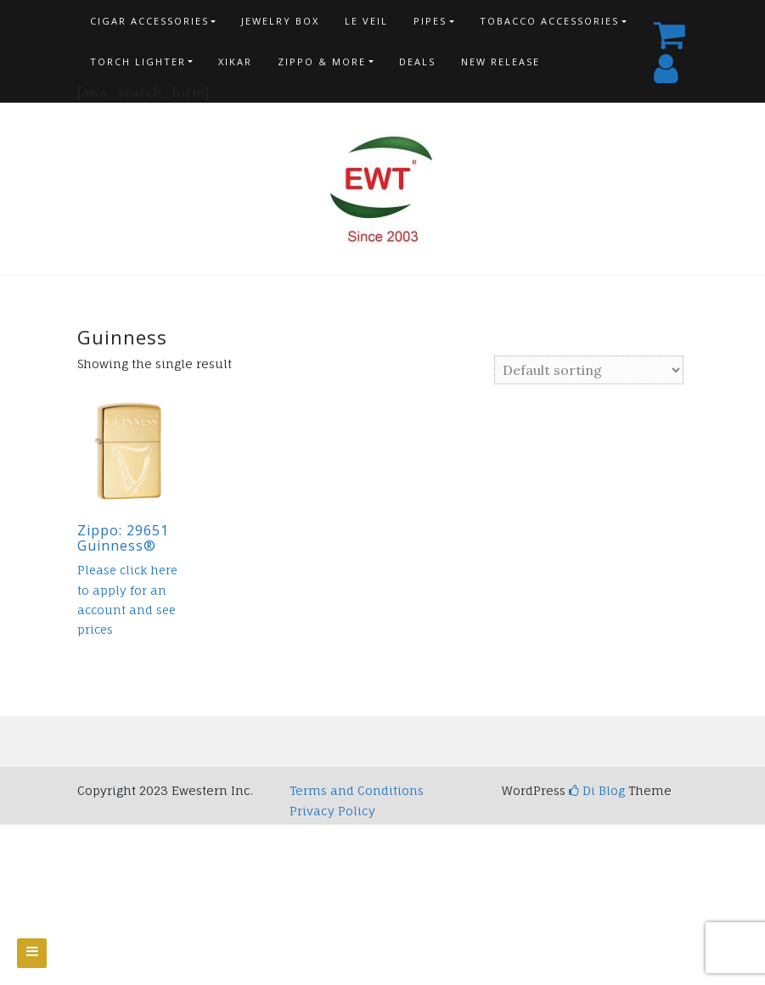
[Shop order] (588, 369)
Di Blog (597, 790)
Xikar (235, 61)
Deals (417, 61)
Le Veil (366, 20)
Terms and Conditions (357, 790)
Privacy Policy (332, 810)
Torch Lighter (138, 61)
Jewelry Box (280, 20)
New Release (500, 61)
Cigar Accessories (149, 20)
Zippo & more (322, 61)
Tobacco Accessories (549, 20)
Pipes (430, 20)
